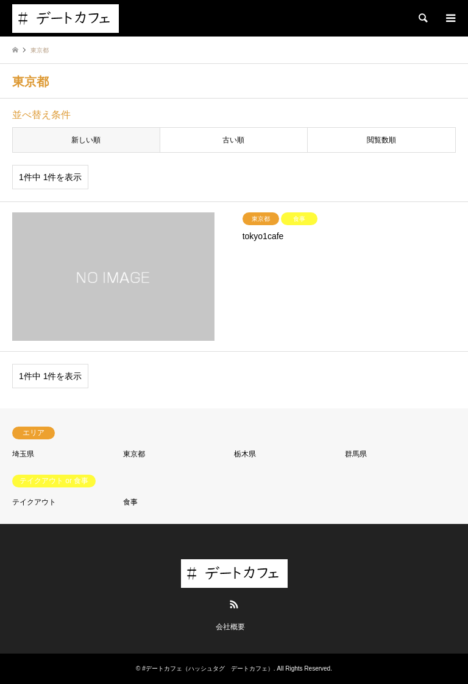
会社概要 (230, 627)
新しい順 (86, 140)
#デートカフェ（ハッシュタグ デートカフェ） (208, 668)
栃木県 (245, 454)
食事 (130, 502)
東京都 (134, 454)
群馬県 (356, 454)
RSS (234, 604)
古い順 (233, 140)
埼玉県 (23, 454)
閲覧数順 (381, 140)
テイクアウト (34, 502)
